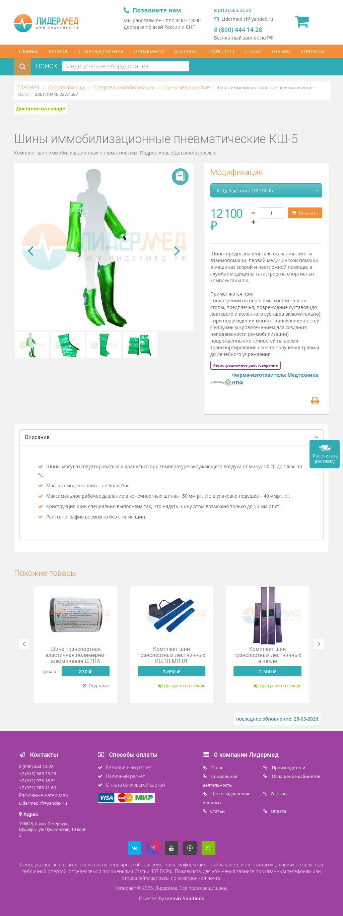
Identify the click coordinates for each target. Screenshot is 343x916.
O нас (216, 768)
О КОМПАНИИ (149, 51)
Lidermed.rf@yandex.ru (243, 19)
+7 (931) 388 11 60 (37, 788)
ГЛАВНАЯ (29, 51)
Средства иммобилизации (123, 87)
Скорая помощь (66, 87)
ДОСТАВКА (185, 51)
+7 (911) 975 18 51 (37, 781)
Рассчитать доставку (325, 458)
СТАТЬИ (253, 51)
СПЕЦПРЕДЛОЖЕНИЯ (101, 51)
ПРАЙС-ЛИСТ (221, 51)
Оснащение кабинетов (295, 776)
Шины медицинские (185, 87)
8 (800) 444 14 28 (238, 29)
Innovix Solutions (184, 898)
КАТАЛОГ (58, 51)
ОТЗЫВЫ (281, 51)
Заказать (305, 212)
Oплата (278, 811)
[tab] (245, 365)
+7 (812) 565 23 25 (37, 774)
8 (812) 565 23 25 (232, 10)
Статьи (217, 811)
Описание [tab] (37, 437)
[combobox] (125, 66)
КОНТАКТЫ (312, 51)
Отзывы (279, 794)
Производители (288, 768)
